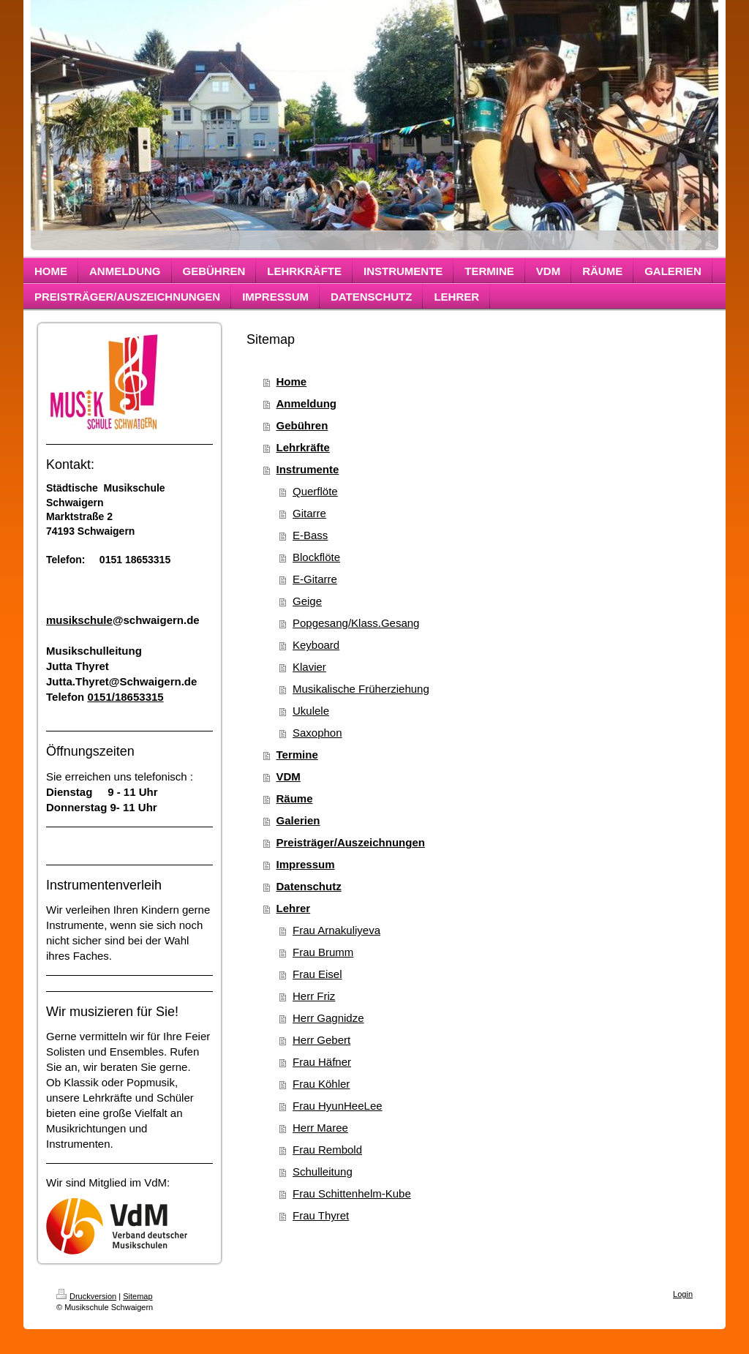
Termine (297, 754)
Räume (294, 798)
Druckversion (86, 1296)
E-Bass (310, 535)
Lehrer (293, 908)
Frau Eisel (317, 974)
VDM (288, 776)
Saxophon (317, 732)
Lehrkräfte (303, 447)
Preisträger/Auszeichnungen (350, 842)
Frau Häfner (322, 1062)
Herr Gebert (321, 1040)
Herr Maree (320, 1127)
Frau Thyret (321, 1215)
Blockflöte (316, 557)
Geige (307, 601)
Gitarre (309, 513)
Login (683, 1294)
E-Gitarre (315, 579)
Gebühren (302, 425)
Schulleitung (323, 1171)
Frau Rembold (327, 1149)
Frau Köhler (321, 1083)
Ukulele (311, 710)
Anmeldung (306, 403)
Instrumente (307, 469)
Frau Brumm (323, 952)
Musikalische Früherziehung (361, 688)
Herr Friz (314, 996)
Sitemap (137, 1296)
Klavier (309, 667)
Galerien (298, 820)
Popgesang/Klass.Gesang (356, 623)
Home (291, 381)
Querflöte (315, 491)
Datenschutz (309, 886)
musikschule (79, 620)
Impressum (305, 864)
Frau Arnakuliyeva (336, 930)
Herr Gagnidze (328, 1018)
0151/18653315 (125, 697)
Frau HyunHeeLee (338, 1105)
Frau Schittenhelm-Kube (352, 1193)
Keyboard (316, 645)
